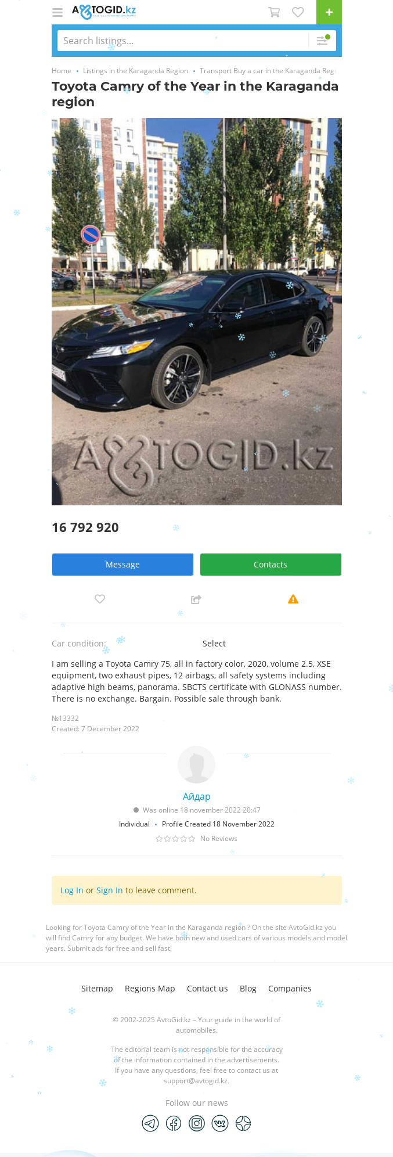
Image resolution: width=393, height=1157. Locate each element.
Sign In (109, 890)
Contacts (270, 564)
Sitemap (97, 988)
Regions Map (150, 988)
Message (123, 564)
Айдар (197, 796)
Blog (248, 988)
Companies (290, 988)
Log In (72, 890)
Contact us (207, 988)
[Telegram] (150, 1122)
